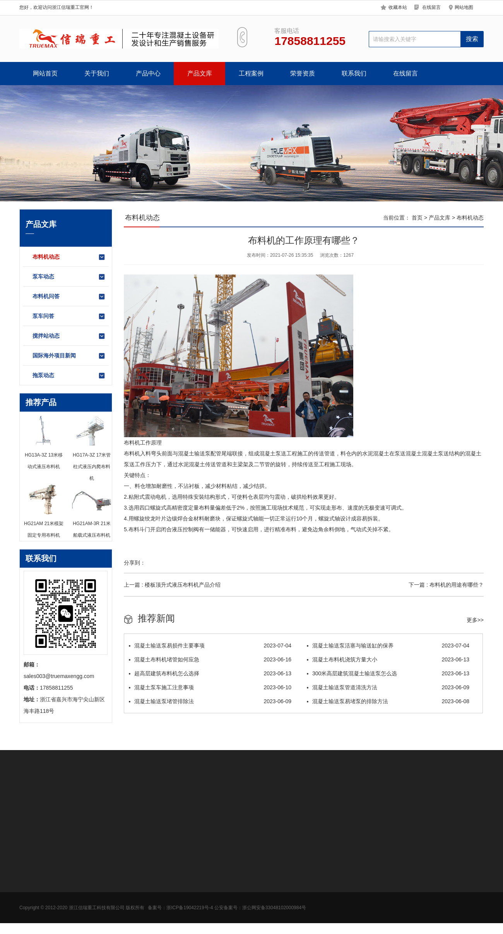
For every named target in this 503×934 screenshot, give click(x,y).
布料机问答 (69, 296)
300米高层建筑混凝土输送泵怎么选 (388, 673)
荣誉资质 (302, 73)
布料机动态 (69, 257)
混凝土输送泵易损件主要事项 (210, 645)
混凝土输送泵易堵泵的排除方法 (388, 701)
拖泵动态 (69, 375)
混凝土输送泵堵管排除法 (210, 701)
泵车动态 (69, 277)
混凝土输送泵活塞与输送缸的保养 (388, 645)
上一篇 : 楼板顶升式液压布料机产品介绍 (172, 585)
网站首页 (45, 73)
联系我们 (354, 73)
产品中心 (148, 73)
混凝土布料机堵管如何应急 (210, 659)
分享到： (134, 563)
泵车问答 (69, 316)
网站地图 (464, 7)
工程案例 (251, 73)
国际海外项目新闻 (69, 356)
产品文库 (199, 73)
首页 (417, 218)
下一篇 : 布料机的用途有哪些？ (446, 585)
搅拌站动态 (69, 336)
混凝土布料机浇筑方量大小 (388, 659)
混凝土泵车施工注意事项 (210, 687)
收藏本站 (397, 7)
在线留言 (431, 7)
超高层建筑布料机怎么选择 (210, 673)
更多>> (475, 620)
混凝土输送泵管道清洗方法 (388, 687)
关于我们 (96, 73)
